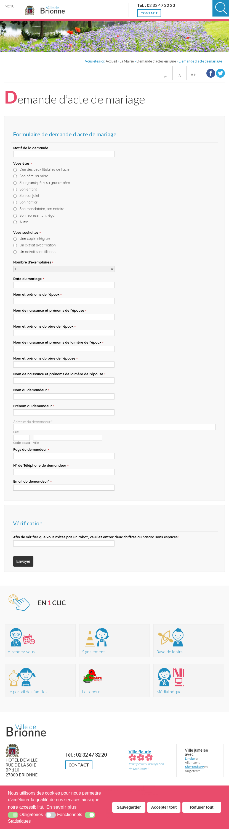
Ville (36, 443)
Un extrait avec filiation (38, 245)
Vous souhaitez (27, 232)
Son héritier (29, 202)
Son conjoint (29, 195)
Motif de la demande (30, 148)
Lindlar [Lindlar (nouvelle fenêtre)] (190, 758)
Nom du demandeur (31, 390)
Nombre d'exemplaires (33, 262)
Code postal (21, 443)
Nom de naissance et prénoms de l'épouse (49, 310)
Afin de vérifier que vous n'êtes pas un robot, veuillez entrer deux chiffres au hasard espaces (96, 537)
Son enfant (28, 189)
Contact (78, 764)
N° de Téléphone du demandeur (41, 465)
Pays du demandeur (31, 449)
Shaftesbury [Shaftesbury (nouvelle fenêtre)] (194, 767)
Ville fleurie (141, 754)
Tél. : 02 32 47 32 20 (86, 755)
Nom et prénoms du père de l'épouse (45, 358)
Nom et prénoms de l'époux (37, 294)
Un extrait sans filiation (37, 251)
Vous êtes (22, 163)
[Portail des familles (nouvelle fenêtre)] (40, 680)
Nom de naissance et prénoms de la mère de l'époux (58, 342)
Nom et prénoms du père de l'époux (44, 326)
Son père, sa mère (34, 176)
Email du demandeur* (32, 481)
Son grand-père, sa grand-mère (45, 182)
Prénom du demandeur (33, 406)
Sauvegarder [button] (129, 807)
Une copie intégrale (35, 238)
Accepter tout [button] (164, 807)
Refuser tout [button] (202, 807)
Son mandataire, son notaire (42, 208)
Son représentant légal (37, 215)
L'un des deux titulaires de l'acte (45, 169)
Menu (10, 6)
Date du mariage (28, 278)
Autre (24, 222)
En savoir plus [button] (61, 807)
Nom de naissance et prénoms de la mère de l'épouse (59, 374)
